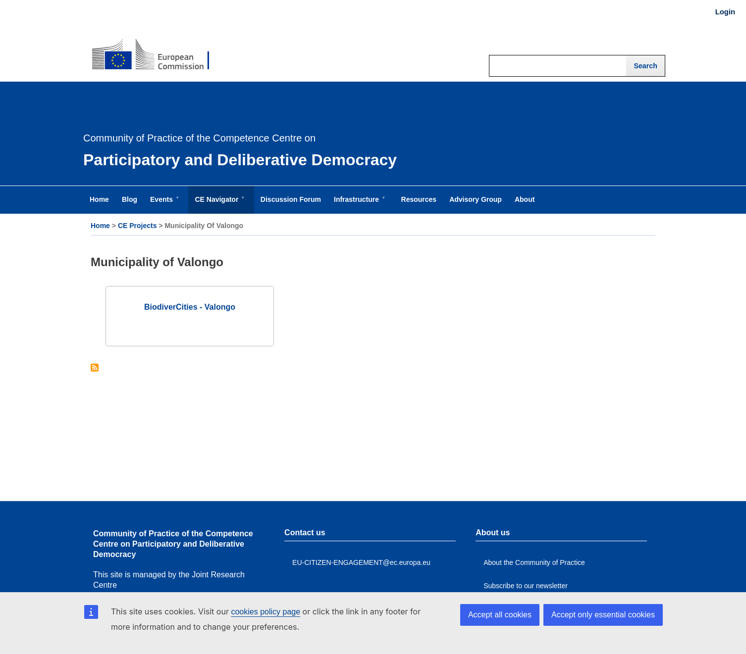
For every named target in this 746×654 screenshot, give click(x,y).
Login (725, 12)
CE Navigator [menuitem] (218, 204)
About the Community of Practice (534, 562)
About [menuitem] (524, 199)
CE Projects (137, 226)
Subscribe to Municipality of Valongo (95, 368)
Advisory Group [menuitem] (475, 199)
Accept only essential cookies (603, 614)
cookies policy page (265, 611)
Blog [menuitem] (129, 199)
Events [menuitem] (163, 204)
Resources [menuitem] (419, 199)
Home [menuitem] (99, 199)
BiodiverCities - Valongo (189, 307)
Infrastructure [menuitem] (358, 204)
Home (100, 226)
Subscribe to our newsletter (525, 586)
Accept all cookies (500, 614)
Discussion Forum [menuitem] (291, 199)
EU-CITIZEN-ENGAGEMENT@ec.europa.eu (361, 562)
